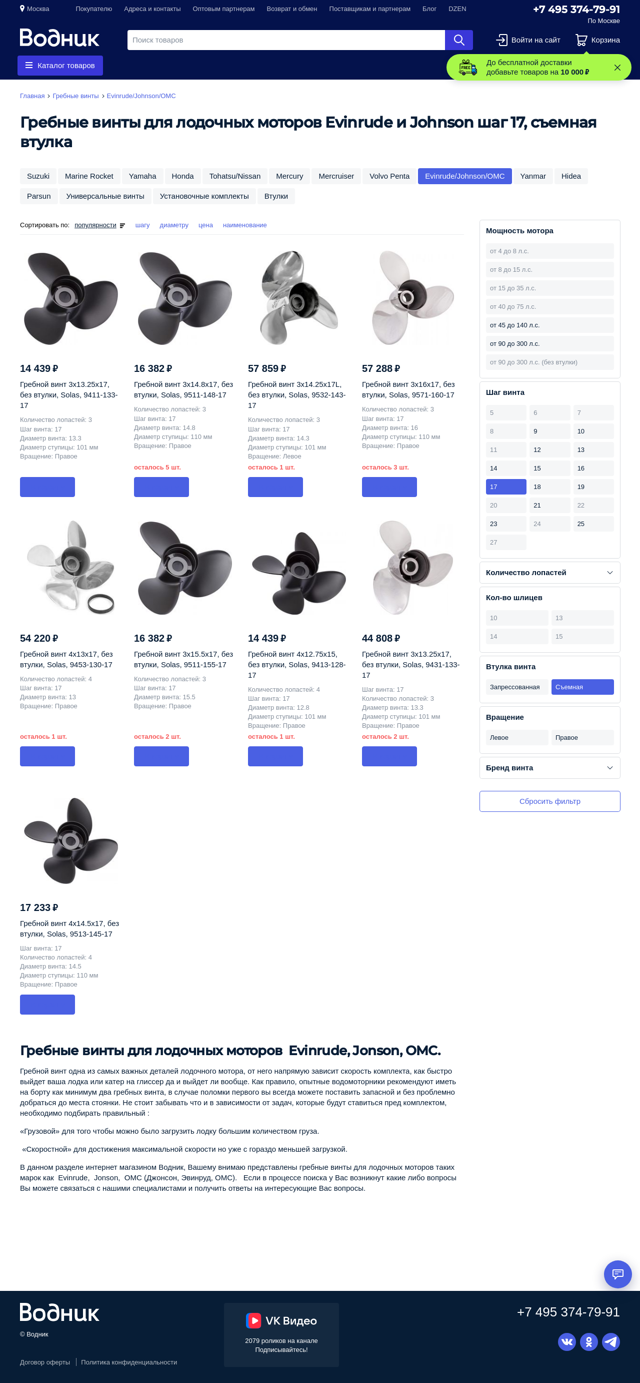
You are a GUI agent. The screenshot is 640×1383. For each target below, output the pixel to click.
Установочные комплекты (204, 196)
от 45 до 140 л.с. (515, 325)
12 (537, 449)
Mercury (289, 176)
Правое (567, 737)
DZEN (457, 9)
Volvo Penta (390, 176)
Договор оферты (45, 1362)
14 (493, 468)
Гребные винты (165, 65)
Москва (38, 9)
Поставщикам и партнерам (370, 9)
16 (581, 468)
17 (493, 487)
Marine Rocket (89, 176)
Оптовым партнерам (224, 9)
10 (581, 431)
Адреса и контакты (152, 9)
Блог (429, 9)
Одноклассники (589, 1342)
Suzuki (38, 176)
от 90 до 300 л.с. (515, 343)
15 (537, 468)
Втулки (276, 196)
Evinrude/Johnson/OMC (464, 176)
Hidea (571, 176)
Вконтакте (567, 1342)
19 (581, 487)
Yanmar (533, 176)
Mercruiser (336, 176)
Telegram (611, 1342)
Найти (459, 40)
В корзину (47, 487)
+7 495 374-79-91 (576, 10)
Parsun (39, 196)
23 (493, 524)
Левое (499, 737)
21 (537, 505)
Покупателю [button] (94, 9)
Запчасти (237, 65)
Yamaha (142, 176)
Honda (183, 176)
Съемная (569, 687)
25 (581, 524)
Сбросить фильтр (550, 801)
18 (537, 487)
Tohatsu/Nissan (235, 176)
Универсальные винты (105, 196)
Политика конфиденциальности (129, 1362)
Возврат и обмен (292, 9)
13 (581, 449)
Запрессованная (515, 687)
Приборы (298, 65)
